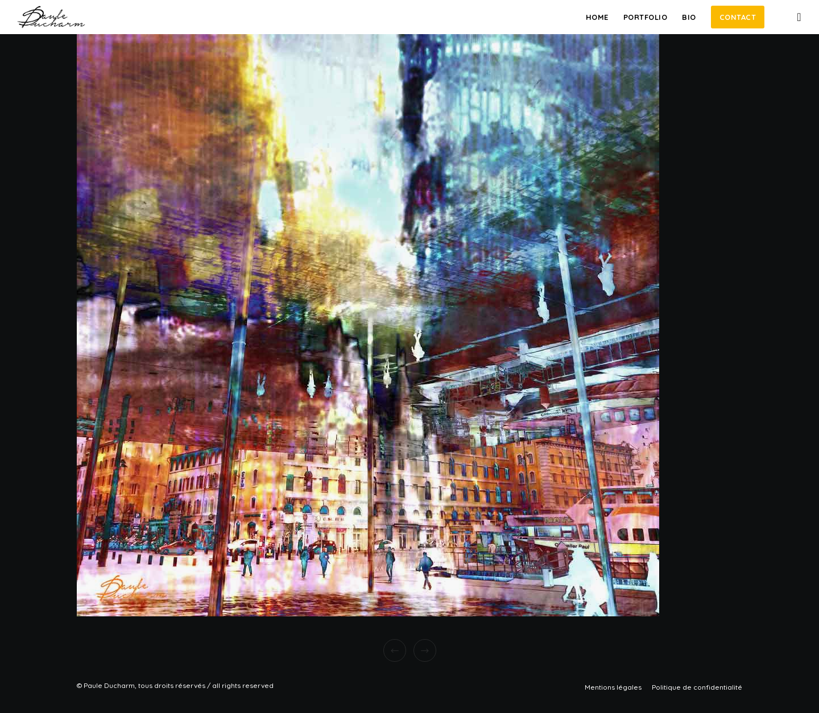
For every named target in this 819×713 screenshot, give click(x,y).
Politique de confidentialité (697, 687)
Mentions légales (613, 687)
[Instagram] (792, 17)
